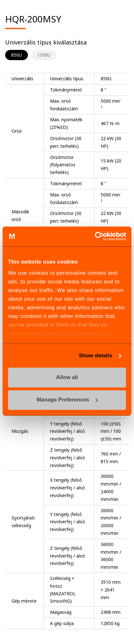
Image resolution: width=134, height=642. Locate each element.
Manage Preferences (67, 400)
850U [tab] (16, 55)
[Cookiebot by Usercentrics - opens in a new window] (98, 236)
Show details (95, 356)
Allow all (67, 377)
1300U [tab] (43, 55)
